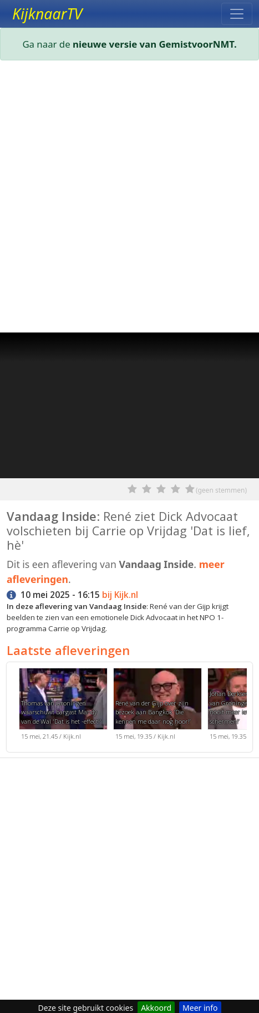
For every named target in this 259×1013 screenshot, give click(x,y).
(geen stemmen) (221, 490)
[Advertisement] (129, 198)
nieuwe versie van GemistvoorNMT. (155, 44)
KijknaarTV (47, 14)
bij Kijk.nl (120, 595)
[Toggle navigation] (236, 14)
